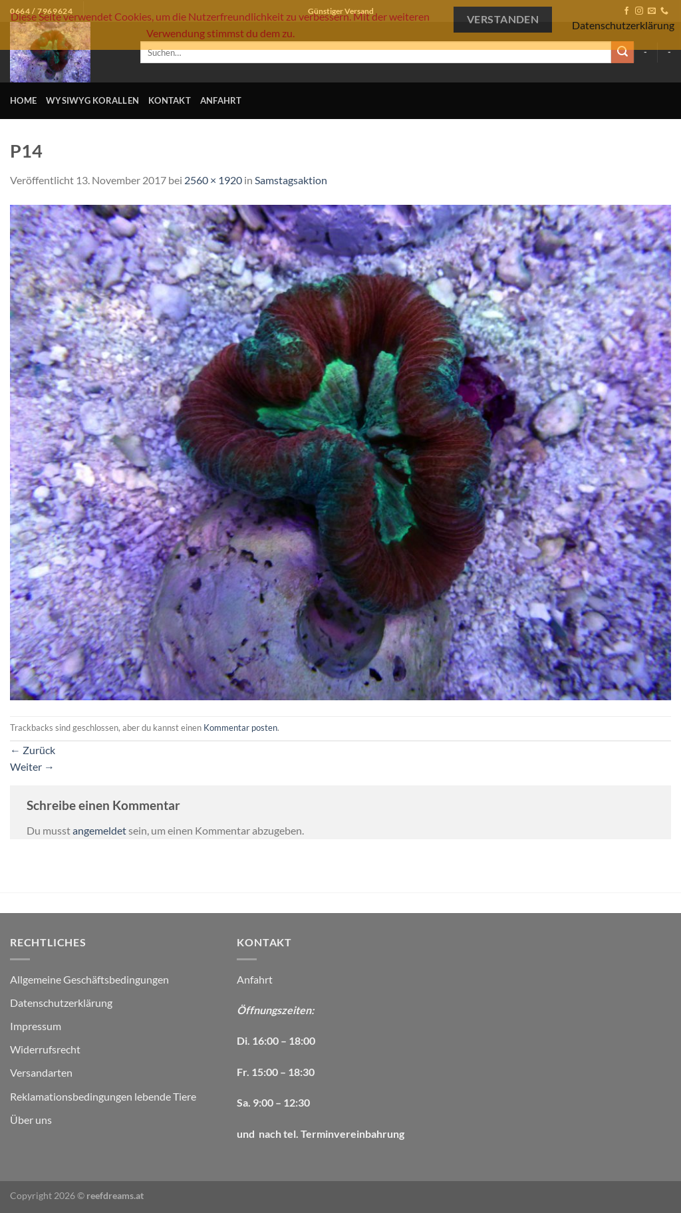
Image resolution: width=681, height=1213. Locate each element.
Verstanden (503, 19)
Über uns (31, 1119)
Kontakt (169, 100)
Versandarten (41, 1072)
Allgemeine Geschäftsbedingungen (89, 979)
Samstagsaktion (291, 180)
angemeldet (99, 830)
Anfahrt (221, 100)
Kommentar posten (240, 727)
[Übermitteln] (622, 52)
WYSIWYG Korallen (92, 100)
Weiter (32, 766)
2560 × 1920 (213, 180)
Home (23, 100)
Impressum (35, 1025)
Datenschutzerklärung (61, 1002)
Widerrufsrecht (45, 1049)
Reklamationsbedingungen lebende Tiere (103, 1096)
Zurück (32, 749)
